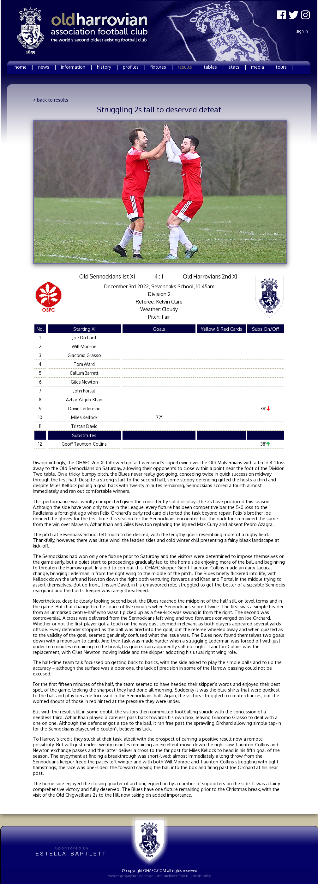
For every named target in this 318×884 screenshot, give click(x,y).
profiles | (134, 67)
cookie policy (202, 876)
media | (261, 67)
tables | (214, 67)
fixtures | (161, 67)
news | (47, 67)
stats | (237, 67)
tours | (285, 67)
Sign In (302, 31)
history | (107, 67)
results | (188, 67)
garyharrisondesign (139, 876)
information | (76, 67)
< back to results (50, 100)
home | (24, 67)
